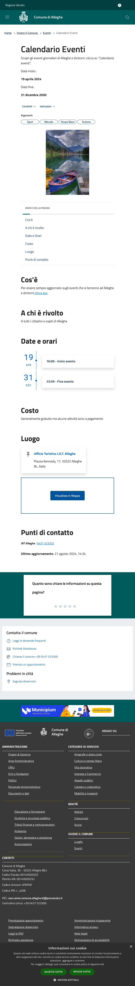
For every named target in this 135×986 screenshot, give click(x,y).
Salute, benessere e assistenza (33, 837)
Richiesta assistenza (20, 940)
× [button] (131, 946)
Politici (12, 780)
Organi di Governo (19, 754)
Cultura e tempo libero (88, 761)
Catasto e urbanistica (87, 787)
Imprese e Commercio (87, 774)
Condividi (29, 106)
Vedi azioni (48, 106)
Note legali (81, 933)
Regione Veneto (15, 5)
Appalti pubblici (83, 780)
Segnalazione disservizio (23, 927)
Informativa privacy (86, 927)
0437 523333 (45, 543)
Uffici (11, 767)
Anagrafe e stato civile (88, 754)
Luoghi (78, 842)
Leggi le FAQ (15, 933)
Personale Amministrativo (24, 787)
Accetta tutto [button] (54, 971)
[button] (67, 980)
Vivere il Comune (27, 33)
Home (8, 33)
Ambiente (20, 831)
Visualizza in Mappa (67, 495)
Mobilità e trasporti (86, 793)
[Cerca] (127, 17)
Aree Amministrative (21, 761)
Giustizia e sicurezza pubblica (32, 818)
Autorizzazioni (23, 844)
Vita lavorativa (83, 767)
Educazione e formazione (29, 811)
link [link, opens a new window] (102, 964)
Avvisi (78, 825)
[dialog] (67, 964)
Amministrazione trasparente (92, 920)
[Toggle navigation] (7, 17)
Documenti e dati (18, 793)
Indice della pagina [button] (37, 208)
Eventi (47, 33)
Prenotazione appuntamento (25, 920)
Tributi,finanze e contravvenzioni (34, 824)
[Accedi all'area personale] (120, 5)
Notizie (78, 812)
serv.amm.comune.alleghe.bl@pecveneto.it (35, 898)
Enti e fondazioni (18, 774)
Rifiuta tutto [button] (82, 971)
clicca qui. (41, 293)
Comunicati (81, 818)
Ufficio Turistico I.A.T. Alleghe (54, 453)
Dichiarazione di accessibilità (91, 940)
